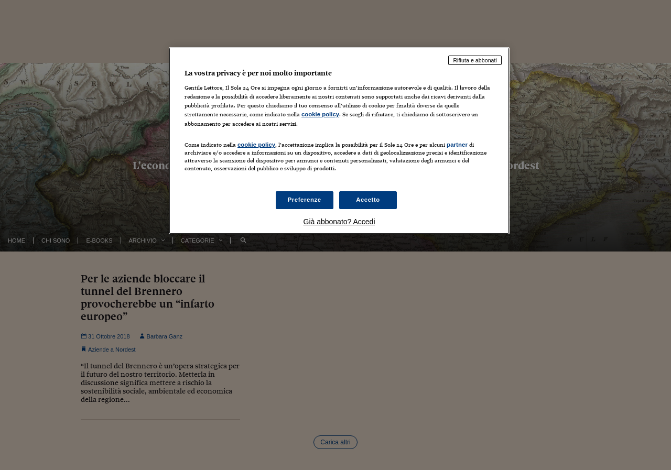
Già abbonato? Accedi (339, 221)
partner (457, 144)
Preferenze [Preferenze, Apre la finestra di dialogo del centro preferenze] (304, 199)
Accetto (368, 199)
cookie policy (320, 114)
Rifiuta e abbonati (475, 60)
